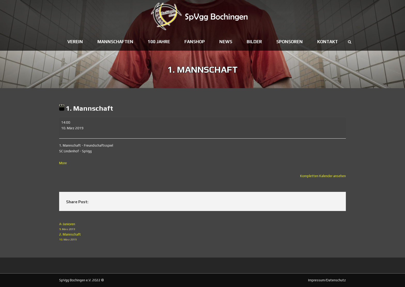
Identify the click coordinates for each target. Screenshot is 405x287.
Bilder (254, 41)
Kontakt (327, 41)
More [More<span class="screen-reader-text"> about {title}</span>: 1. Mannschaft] (63, 163)
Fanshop (194, 41)
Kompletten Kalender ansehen (323, 176)
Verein (75, 41)
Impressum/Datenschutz (327, 280)
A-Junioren (202, 227)
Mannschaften (115, 41)
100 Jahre (159, 41)
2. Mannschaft (202, 237)
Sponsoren (289, 41)
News (225, 41)
